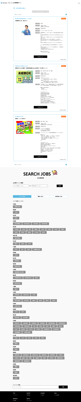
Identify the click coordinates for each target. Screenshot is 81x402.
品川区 (56, 226)
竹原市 (40, 323)
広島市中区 (17, 320)
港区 (30, 226)
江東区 (49, 226)
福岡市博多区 (26, 352)
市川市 (16, 246)
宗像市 (44, 355)
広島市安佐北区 (62, 320)
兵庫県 (14, 295)
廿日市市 (31, 326)
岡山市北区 (17, 314)
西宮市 (40, 297)
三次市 (16, 326)
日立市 (16, 252)
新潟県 (14, 261)
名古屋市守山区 (28, 274)
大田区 (16, 229)
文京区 (42, 226)
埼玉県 (14, 238)
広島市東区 (25, 320)
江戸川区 (36, 229)
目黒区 (62, 226)
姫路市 (34, 297)
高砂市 (47, 297)
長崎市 (16, 369)
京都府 (14, 300)
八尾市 (34, 291)
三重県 (14, 283)
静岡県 (14, 278)
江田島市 (38, 326)
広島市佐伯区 (26, 323)
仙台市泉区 (35, 220)
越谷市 (16, 240)
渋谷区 (22, 229)
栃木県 (14, 255)
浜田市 (22, 308)
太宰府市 (51, 355)
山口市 (22, 335)
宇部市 (16, 335)
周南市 (42, 335)
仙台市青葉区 (17, 220)
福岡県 (14, 349)
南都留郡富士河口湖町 (19, 269)
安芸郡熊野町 (17, 329)
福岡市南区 (44, 352)
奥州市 (16, 215)
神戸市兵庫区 (17, 297)
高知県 (14, 343)
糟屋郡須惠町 (17, 358)
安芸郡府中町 (46, 326)
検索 (63, 384)
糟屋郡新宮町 (26, 358)
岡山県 (14, 312)
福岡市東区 (17, 352)
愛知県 (14, 272)
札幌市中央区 (17, 203)
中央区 (23, 226)
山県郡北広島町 (27, 329)
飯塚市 (23, 355)
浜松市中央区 (17, 280)
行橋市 (30, 355)
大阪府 (14, 289)
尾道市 (53, 323)
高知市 (16, 346)
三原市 (47, 323)
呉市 (34, 323)
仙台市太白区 (26, 220)
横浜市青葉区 (17, 235)
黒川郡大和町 (44, 220)
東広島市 (23, 326)
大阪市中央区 (26, 291)
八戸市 (16, 209)
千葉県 (14, 244)
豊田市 (36, 274)
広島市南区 (34, 320)
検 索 (65, 182)
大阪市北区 (17, 291)
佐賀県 (14, 361)
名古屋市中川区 (18, 274)
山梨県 (14, 266)
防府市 (29, 335)
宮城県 (14, 218)
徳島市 (16, 340)
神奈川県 (15, 232)
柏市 (22, 246)
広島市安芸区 (17, 323)
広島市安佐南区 (51, 320)
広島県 (14, 317)
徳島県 (14, 338)
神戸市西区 (26, 297)
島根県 (14, 306)
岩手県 (14, 212)
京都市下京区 (17, 303)
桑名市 (16, 286)
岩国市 (36, 335)
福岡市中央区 (35, 352)
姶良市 (16, 375)
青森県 (14, 206)
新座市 (22, 240)
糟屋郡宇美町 (60, 355)
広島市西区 (42, 320)
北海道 (14, 201)
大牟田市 (60, 352)
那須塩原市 (17, 257)
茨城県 (14, 249)
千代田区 (16, 226)
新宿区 (36, 226)
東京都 (14, 223)
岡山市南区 (25, 314)
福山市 (60, 323)
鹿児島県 (15, 372)
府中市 (43, 229)
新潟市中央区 (17, 263)
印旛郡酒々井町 (37, 246)
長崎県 (14, 367)
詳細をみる (40, 56)
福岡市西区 (52, 352)
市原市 (28, 246)
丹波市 (53, 297)
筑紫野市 (37, 355)
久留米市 (16, 355)
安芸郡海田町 (56, 326)
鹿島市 (16, 363)
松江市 (16, 308)
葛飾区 (29, 229)
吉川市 (29, 240)
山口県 (14, 332)
